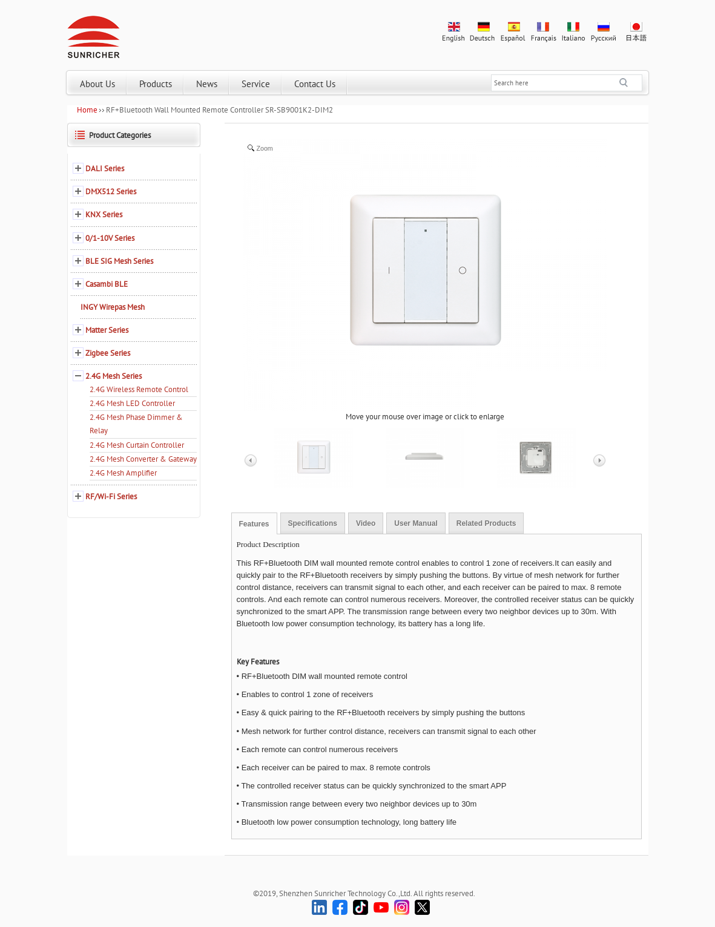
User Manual (415, 523)
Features (254, 524)
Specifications (312, 523)
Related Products (486, 523)
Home (87, 110)
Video (365, 523)
